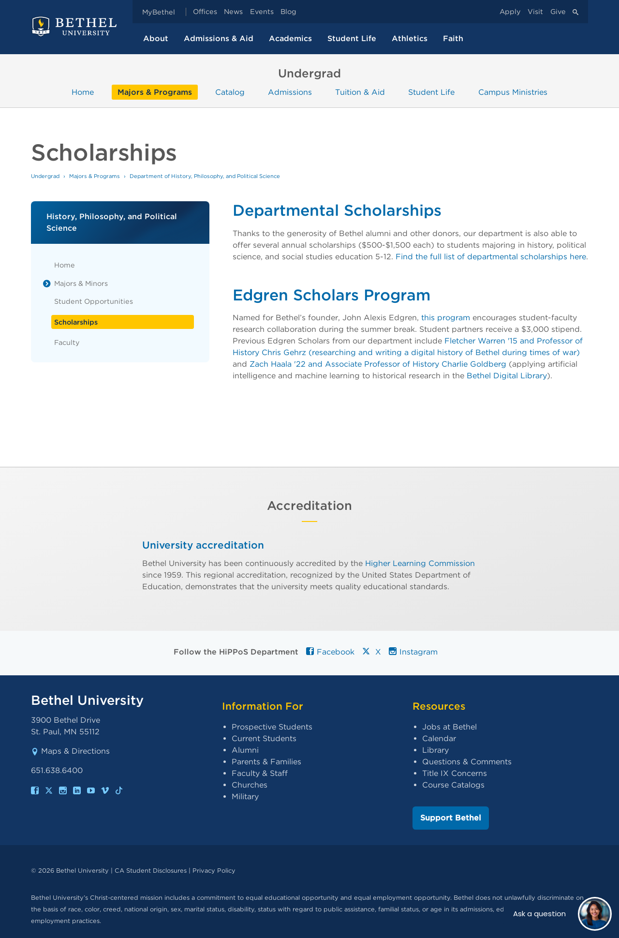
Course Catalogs (453, 784)
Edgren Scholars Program (331, 294)
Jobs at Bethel (449, 726)
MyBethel (158, 12)
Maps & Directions (70, 751)
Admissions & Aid (218, 38)
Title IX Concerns (454, 773)
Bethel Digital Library (507, 375)
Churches (249, 784)
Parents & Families (266, 761)
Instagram (413, 651)
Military (245, 796)
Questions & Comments (467, 761)
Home (83, 92)
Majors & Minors (81, 283)
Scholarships (76, 322)
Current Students (264, 738)
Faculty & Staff (260, 773)
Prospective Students (272, 726)
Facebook (330, 651)
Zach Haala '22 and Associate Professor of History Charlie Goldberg (378, 364)
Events (262, 12)
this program (445, 317)
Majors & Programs (155, 92)
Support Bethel (450, 817)
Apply (510, 12)
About (155, 38)
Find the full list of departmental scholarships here (491, 256)
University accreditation (203, 545)
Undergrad (45, 176)
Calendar (439, 738)
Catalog (230, 92)
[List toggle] (47, 283)
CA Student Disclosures (151, 870)
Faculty (67, 342)
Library (435, 750)
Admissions (290, 92)
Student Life (351, 38)
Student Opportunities (93, 301)
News (233, 12)
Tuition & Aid (360, 92)
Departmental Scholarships (337, 210)
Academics (290, 38)
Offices (205, 12)
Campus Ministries (512, 92)
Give (558, 12)
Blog (288, 12)
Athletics (409, 38)
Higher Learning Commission (420, 562)
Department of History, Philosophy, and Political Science (205, 176)
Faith (453, 38)
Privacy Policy (214, 870)
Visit (535, 12)
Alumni (245, 750)
